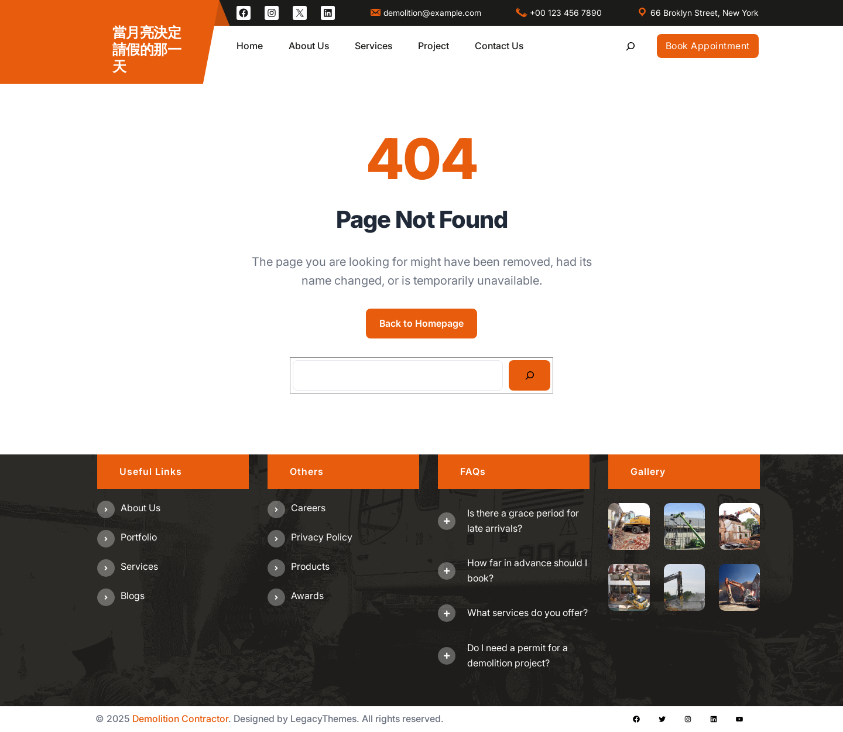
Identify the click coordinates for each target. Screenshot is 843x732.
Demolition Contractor (180, 718)
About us (140, 508)
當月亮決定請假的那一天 (146, 49)
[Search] (529, 375)
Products (310, 566)
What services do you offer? (527, 612)
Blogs (133, 595)
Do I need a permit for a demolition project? (517, 655)
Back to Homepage (421, 323)
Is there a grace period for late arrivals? (523, 520)
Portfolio (139, 537)
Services (139, 566)
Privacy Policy (321, 537)
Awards (307, 595)
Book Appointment (708, 46)
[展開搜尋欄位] (630, 46)
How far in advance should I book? (527, 570)
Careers (308, 508)
